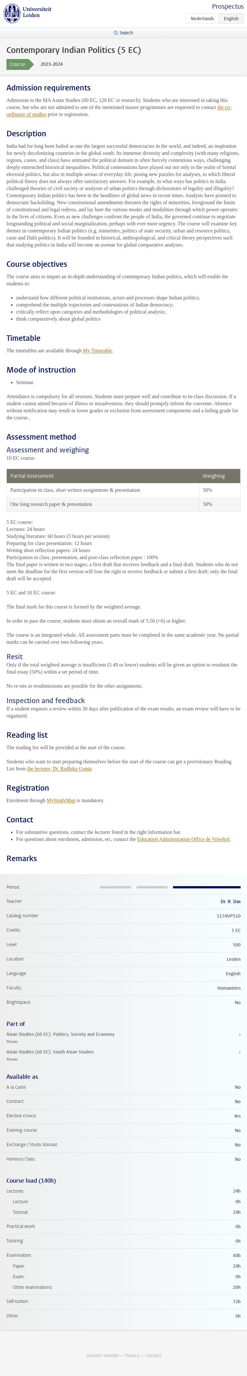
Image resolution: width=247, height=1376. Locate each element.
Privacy (132, 1356)
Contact (153, 1356)
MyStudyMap (61, 800)
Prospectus (228, 6)
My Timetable (97, 350)
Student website (102, 1356)
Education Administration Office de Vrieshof (183, 839)
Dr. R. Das (231, 902)
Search (126, 33)
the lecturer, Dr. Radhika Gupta (59, 768)
